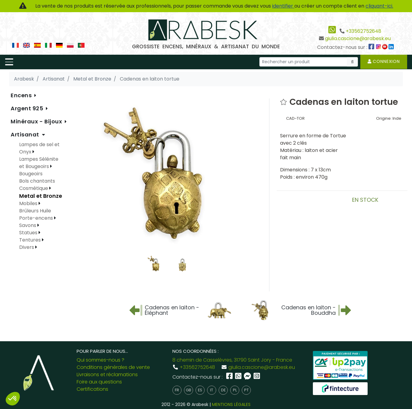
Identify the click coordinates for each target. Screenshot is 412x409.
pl (235, 390)
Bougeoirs (31, 173)
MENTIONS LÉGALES (231, 404)
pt (246, 390)
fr (177, 390)
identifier (283, 5)
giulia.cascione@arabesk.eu (358, 38)
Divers (27, 247)
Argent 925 (28, 108)
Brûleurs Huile (35, 210)
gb (188, 390)
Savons (28, 225)
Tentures (30, 239)
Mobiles (29, 203)
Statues (29, 232)
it (211, 390)
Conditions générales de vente (113, 367)
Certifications (92, 389)
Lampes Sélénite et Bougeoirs (38, 163)
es (200, 390)
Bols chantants (37, 180)
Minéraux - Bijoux (37, 121)
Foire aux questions (99, 381)
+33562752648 (363, 31)
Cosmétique (34, 188)
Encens (22, 95)
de (223, 390)
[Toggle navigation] (9, 62)
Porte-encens (36, 218)
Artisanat (26, 134)
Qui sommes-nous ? (100, 359)
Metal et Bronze (40, 196)
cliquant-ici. (379, 5)
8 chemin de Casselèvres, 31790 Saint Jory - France (232, 359)
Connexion (384, 61)
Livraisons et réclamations (107, 374)
